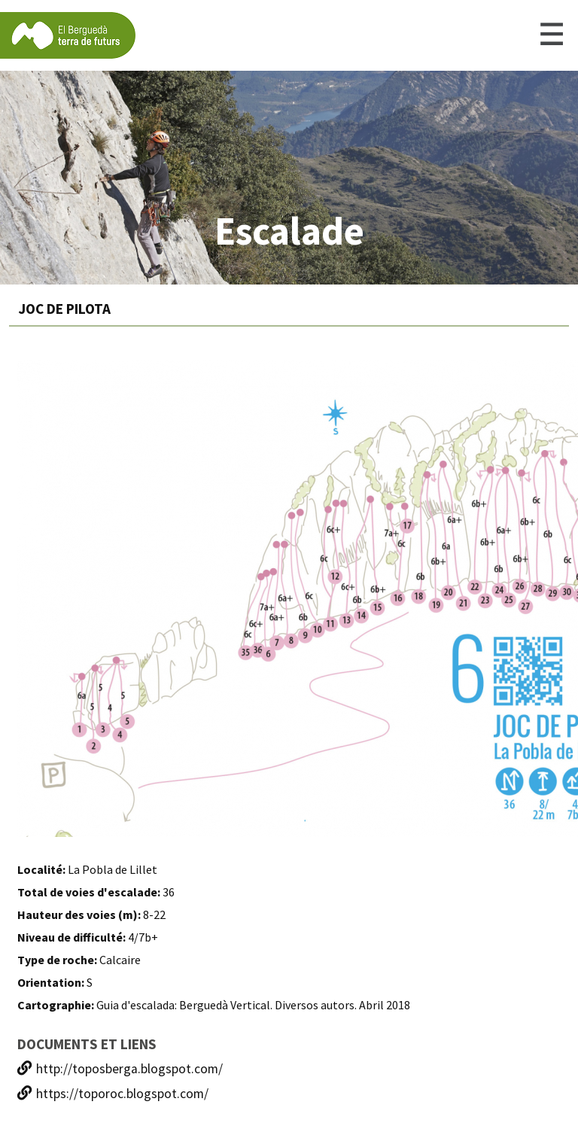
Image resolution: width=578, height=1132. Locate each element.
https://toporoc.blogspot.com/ (112, 1093)
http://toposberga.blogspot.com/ (120, 1068)
